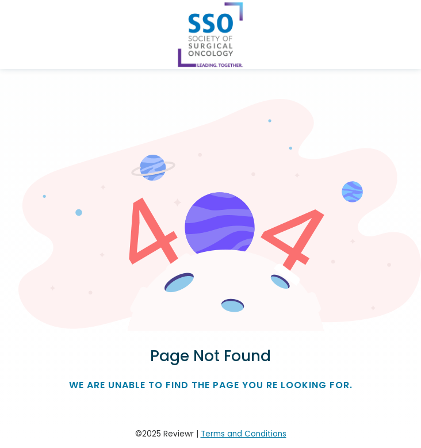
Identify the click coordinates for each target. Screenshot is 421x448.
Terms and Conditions (243, 433)
